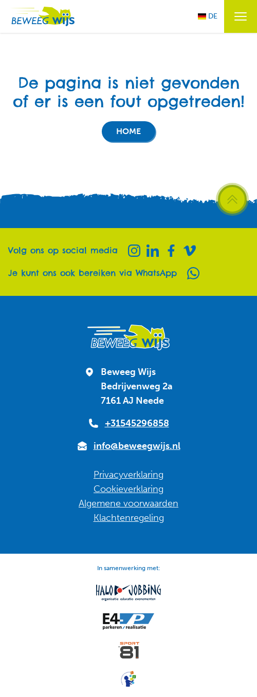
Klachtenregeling (129, 517)
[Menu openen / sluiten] (240, 16)
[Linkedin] (152, 250)
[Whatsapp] (193, 273)
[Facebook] (171, 250)
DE (207, 16)
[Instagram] (134, 250)
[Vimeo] (189, 250)
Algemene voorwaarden (128, 503)
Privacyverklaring (128, 474)
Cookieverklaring (128, 489)
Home (128, 131)
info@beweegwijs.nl (137, 445)
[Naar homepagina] (41, 16)
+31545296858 (137, 423)
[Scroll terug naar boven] (232, 199)
